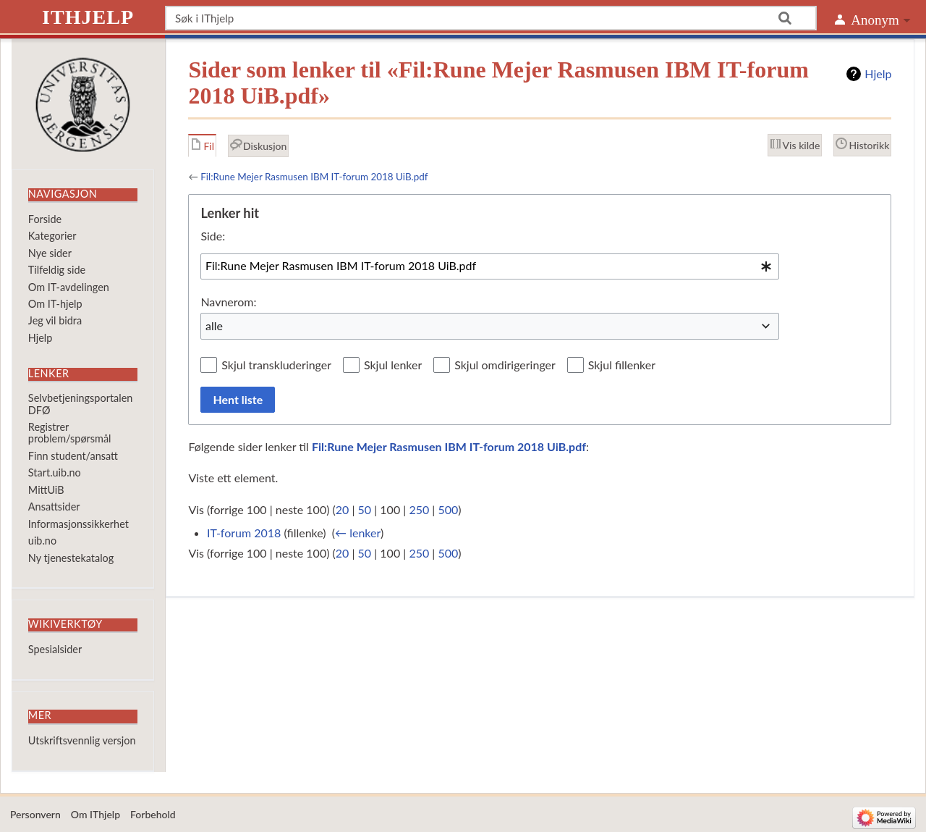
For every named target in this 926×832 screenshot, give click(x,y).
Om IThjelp (95, 814)
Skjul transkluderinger (276, 364)
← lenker (358, 532)
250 (419, 509)
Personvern (35, 814)
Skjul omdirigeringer (505, 364)
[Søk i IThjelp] (491, 18)
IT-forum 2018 (244, 532)
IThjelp (88, 17)
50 (365, 509)
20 (342, 509)
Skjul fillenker (621, 364)
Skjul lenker (393, 364)
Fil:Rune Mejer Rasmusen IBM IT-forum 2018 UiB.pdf (314, 176)
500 (448, 509)
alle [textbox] (214, 325)
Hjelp (878, 73)
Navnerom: (228, 301)
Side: (212, 236)
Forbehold (153, 814)
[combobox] (489, 266)
